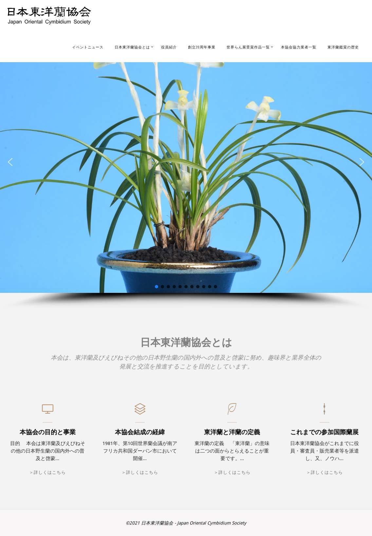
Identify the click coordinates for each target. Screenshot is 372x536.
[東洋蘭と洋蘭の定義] (232, 412)
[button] (10, 162)
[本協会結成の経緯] (140, 412)
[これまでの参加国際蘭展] (324, 412)
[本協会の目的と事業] (47, 412)
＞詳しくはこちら (47, 472)
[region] (186, 170)
